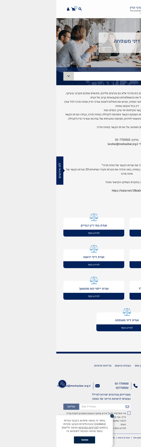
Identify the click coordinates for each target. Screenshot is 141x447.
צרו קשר (98, 366)
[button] (136, 22)
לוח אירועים (3, 170)
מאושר (28, 440)
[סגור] (56, 416)
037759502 (65, 388)
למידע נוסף (103, 233)
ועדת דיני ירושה (37, 257)
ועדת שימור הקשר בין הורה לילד (103, 289)
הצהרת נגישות (67, 366)
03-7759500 (65, 384)
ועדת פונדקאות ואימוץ (104, 226)
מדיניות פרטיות (46, 366)
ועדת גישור (103, 257)
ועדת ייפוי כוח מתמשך (37, 289)
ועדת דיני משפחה (70, 320)
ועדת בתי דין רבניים (37, 226)
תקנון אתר (84, 366)
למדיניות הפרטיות (32, 427)
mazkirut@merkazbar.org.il (17, 386)
